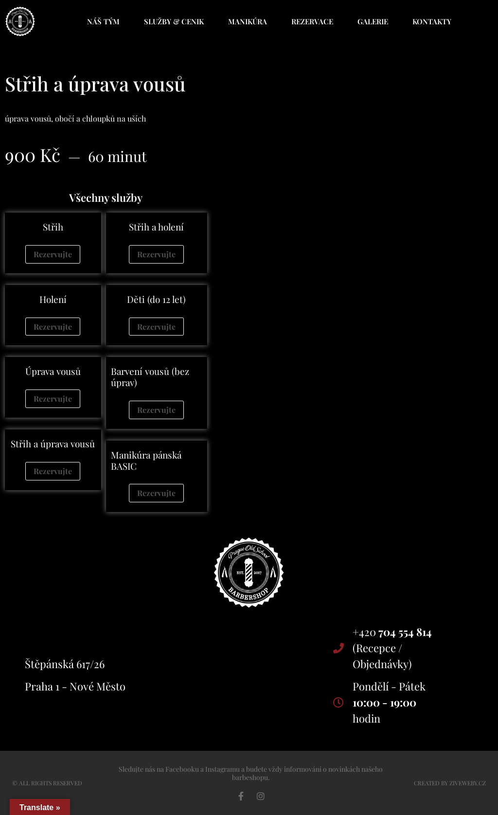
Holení (53, 299)
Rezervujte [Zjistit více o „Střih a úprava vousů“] (53, 471)
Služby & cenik (174, 21)
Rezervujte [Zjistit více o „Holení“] (53, 326)
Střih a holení (156, 226)
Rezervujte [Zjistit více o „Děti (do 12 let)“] (156, 326)
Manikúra (247, 21)
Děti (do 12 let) (156, 299)
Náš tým (103, 21)
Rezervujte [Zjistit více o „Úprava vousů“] (53, 398)
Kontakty (431, 21)
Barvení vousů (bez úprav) (150, 377)
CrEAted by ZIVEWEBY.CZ (450, 783)
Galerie (372, 21)
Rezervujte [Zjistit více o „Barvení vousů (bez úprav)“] (156, 410)
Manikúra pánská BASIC (146, 460)
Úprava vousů (53, 371)
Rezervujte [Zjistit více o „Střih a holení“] (156, 254)
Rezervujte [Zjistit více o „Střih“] (53, 254)
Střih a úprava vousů (53, 443)
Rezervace (312, 21)
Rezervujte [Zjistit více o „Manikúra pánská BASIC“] (156, 493)
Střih (53, 226)
